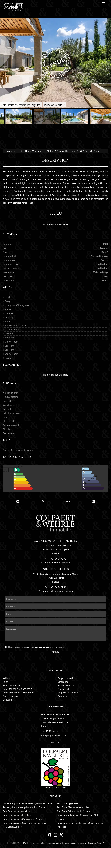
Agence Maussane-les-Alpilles (55, 541)
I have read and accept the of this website (36, 646)
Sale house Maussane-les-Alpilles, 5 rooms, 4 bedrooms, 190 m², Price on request (61, 150)
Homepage (10, 151)
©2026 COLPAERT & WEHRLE (19, 843)
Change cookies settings (73, 843)
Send (55, 652)
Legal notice (40, 843)
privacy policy (42, 646)
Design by (95, 843)
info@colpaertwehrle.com (57, 562)
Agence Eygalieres (55, 569)
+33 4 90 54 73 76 (57, 558)
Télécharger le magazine (55, 768)
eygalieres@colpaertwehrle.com (57, 590)
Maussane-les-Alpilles (55, 714)
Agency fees (53, 843)
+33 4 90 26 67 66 (57, 587)
